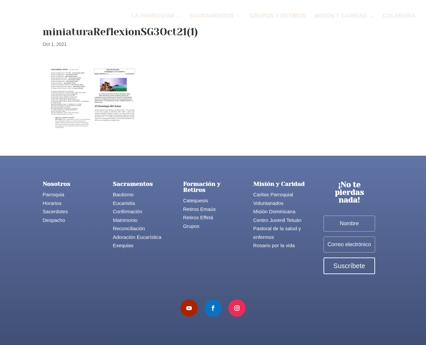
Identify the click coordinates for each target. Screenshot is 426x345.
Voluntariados (268, 203)
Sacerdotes (55, 211)
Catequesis (195, 200)
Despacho (54, 220)
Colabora (399, 16)
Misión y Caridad (341, 16)
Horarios (52, 203)
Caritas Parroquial (273, 194)
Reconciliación (129, 228)
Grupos (191, 226)
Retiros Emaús (199, 209)
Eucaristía (124, 203)
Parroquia (53, 194)
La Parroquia (152, 16)
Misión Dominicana (274, 211)
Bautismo (123, 194)
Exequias (123, 245)
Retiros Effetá (198, 217)
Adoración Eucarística (137, 237)
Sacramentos (212, 16)
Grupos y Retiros (277, 16)
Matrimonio (125, 220)
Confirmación (127, 211)
